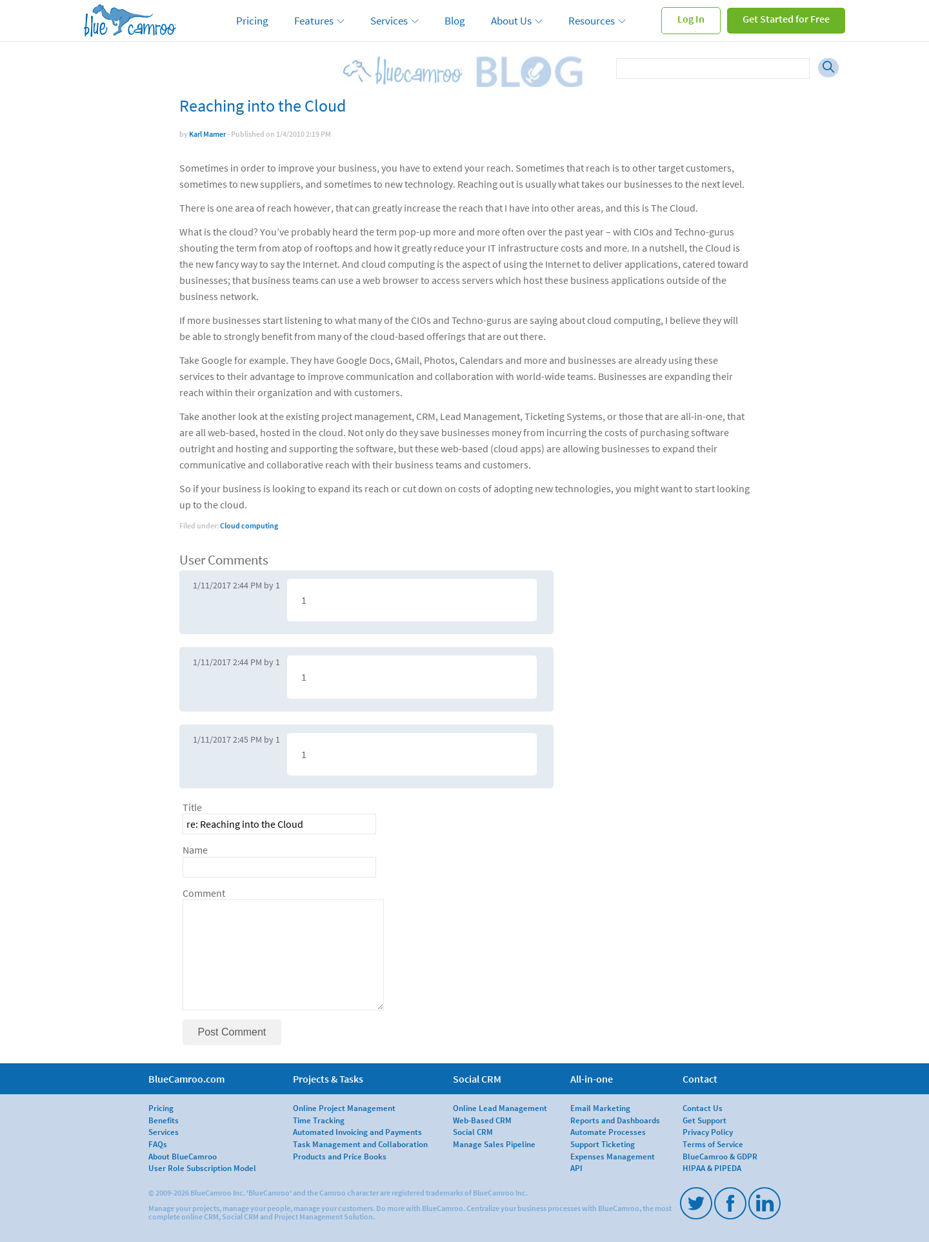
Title (192, 807)
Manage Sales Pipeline (494, 1144)
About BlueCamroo (182, 1156)
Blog (455, 21)
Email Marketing (600, 1108)
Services (389, 21)
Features (314, 21)
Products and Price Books (339, 1156)
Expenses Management (612, 1156)
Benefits (163, 1120)
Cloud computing (249, 525)
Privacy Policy (708, 1132)
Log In (690, 18)
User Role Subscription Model (202, 1168)
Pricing (252, 21)
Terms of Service (713, 1144)
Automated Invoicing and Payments (357, 1132)
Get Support (704, 1120)
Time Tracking (319, 1120)
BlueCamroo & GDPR (720, 1156)
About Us (511, 21)
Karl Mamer (207, 134)
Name (195, 850)
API (576, 1168)
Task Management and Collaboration (360, 1144)
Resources (591, 21)
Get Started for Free (786, 18)
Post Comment (232, 1032)
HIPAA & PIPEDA (712, 1168)
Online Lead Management (500, 1108)
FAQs (157, 1144)
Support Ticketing (602, 1144)
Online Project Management (344, 1108)
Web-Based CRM (482, 1120)
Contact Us (703, 1108)
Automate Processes (608, 1132)
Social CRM (473, 1132)
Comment (204, 893)
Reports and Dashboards (615, 1120)
